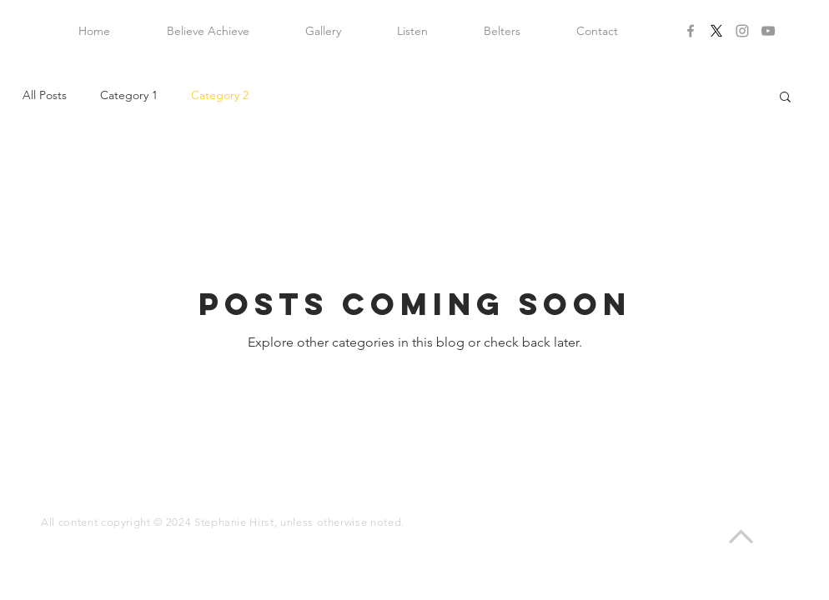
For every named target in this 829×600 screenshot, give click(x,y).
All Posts (45, 95)
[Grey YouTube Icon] (768, 30)
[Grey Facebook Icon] (690, 30)
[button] (785, 98)
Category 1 (129, 95)
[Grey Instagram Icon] (742, 30)
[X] (716, 30)
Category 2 (220, 95)
